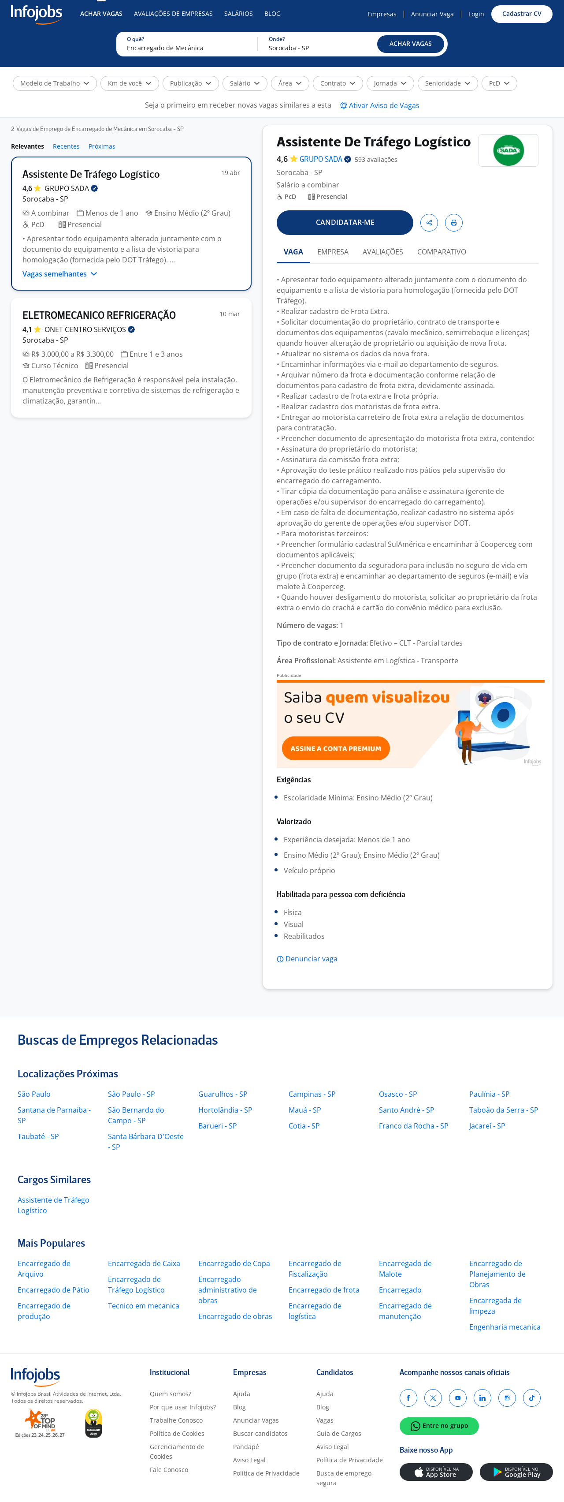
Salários (238, 13)
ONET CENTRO (90, 329)
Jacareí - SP (487, 1126)
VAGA (293, 252)
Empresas (382, 14)
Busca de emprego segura (343, 1478)
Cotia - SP (304, 1126)
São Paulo (34, 1094)
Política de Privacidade (266, 1473)
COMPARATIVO (441, 252)
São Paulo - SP (131, 1094)
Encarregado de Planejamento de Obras (497, 1274)
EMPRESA (333, 252)
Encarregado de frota (324, 1290)
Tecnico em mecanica (143, 1306)
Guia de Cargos (338, 1433)
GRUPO (71, 188)
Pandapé (246, 1446)
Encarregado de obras (235, 1316)
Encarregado (400, 1290)
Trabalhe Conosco (176, 1420)
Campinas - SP (312, 1094)
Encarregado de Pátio (53, 1290)
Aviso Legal (249, 1460)
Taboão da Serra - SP (503, 1110)
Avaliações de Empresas (173, 13)
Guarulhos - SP (223, 1094)
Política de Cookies (177, 1433)
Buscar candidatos (260, 1433)
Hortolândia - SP (225, 1110)
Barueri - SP (217, 1126)
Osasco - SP (398, 1094)
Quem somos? (170, 1394)
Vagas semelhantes (59, 274)
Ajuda (241, 1394)
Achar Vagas (101, 13)
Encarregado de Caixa (144, 1263)
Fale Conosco (169, 1469)
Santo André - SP (406, 1110)
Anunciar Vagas (256, 1420)
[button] (410, 44)
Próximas (102, 146)
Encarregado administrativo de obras (227, 1289)
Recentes (66, 146)
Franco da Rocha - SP (414, 1126)
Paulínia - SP (489, 1094)
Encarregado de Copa (234, 1263)
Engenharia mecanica (505, 1327)
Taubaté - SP (38, 1136)
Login (476, 14)
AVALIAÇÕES (383, 252)
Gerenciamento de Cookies (177, 1451)
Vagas (325, 1420)
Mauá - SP (305, 1110)
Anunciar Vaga (432, 14)
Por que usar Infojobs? (183, 1407)
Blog (272, 13)
